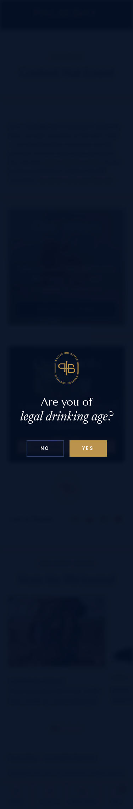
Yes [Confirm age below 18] (88, 448)
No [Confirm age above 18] (45, 448)
